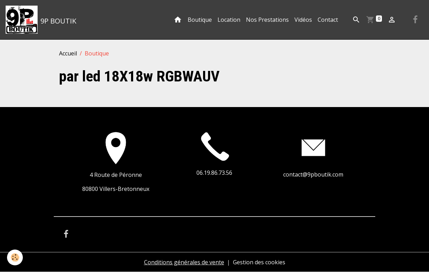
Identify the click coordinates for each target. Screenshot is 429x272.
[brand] (41, 20)
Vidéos (303, 20)
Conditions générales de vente (184, 262)
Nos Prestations (267, 20)
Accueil (68, 53)
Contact (328, 20)
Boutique (200, 20)
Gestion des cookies (259, 262)
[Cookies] (15, 257)
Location (228, 20)
